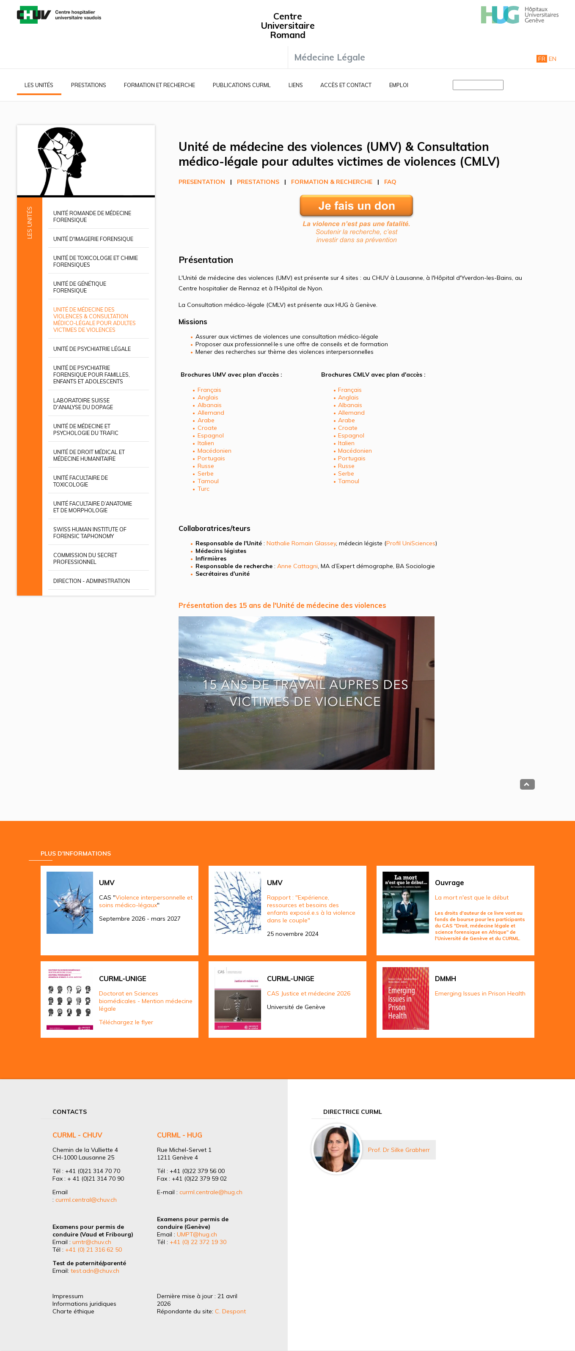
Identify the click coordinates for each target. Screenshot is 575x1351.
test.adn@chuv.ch (95, 1270)
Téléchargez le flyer (126, 1022)
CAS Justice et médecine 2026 (308, 993)
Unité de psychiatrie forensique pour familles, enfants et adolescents (91, 374)
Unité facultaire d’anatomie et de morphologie (92, 507)
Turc (203, 488)
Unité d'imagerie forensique (93, 238)
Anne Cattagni (297, 566)
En (552, 59)
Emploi (398, 85)
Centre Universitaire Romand (288, 25)
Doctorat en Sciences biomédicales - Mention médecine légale (146, 1001)
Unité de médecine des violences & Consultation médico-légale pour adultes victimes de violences (94, 319)
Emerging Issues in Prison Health (480, 993)
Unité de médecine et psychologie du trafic (85, 429)
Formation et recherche (159, 85)
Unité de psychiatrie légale (92, 348)
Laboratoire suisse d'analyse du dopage (83, 403)
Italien (206, 443)
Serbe (206, 473)
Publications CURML (242, 85)
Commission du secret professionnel (85, 558)
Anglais (208, 397)
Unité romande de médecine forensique (92, 216)
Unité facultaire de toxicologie (80, 481)
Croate (207, 428)
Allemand (211, 412)
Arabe (206, 420)
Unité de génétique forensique (79, 287)
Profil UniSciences (410, 543)
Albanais (210, 405)
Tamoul (208, 481)
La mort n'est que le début (472, 897)
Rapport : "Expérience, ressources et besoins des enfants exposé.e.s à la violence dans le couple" (311, 909)
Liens (296, 85)
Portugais (211, 458)
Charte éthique (73, 1311)
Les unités (39, 85)
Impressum (67, 1296)
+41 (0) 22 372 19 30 (198, 1242)
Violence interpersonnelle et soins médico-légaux (146, 901)
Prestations (88, 85)
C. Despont (230, 1311)
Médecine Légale (329, 57)
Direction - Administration (91, 580)
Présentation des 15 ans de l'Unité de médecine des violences (282, 605)
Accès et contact (345, 85)
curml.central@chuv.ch (86, 1199)
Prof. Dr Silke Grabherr (399, 1150)
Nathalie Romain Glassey (301, 543)
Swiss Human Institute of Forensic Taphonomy (90, 532)
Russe (206, 466)
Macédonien (214, 450)
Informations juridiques (84, 1303)
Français (209, 390)
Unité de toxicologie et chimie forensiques (95, 261)
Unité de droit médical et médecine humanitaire (89, 455)
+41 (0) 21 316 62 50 (93, 1249)
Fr (541, 59)
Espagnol (211, 435)
